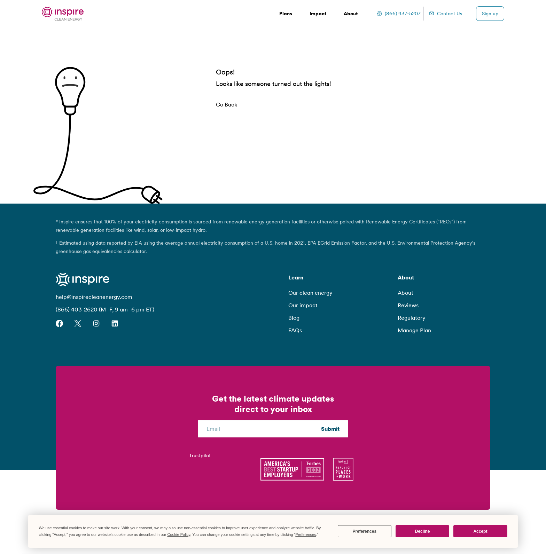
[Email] (263, 428)
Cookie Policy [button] (178, 534)
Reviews (408, 305)
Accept (480, 531)
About (405, 292)
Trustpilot (200, 455)
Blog (293, 317)
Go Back (226, 104)
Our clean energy (310, 292)
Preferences (364, 531)
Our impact (303, 305)
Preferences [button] (305, 534)
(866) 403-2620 (77, 309)
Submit (330, 428)
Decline (422, 531)
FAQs (295, 330)
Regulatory (412, 317)
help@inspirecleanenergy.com (94, 296)
